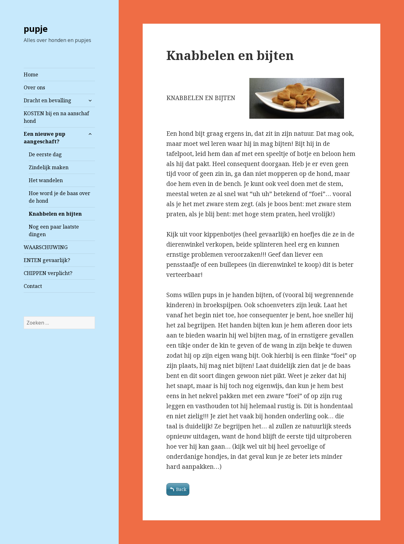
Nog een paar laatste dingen (54, 230)
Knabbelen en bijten (55, 213)
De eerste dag (45, 154)
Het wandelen (46, 180)
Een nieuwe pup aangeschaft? (44, 137)
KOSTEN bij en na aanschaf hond (56, 117)
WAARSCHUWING (46, 247)
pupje (36, 28)
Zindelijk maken (48, 167)
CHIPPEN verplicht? (48, 273)
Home (31, 74)
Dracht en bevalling (47, 100)
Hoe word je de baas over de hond (59, 197)
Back (181, 489)
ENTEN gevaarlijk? (47, 260)
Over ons (34, 87)
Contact (33, 286)
